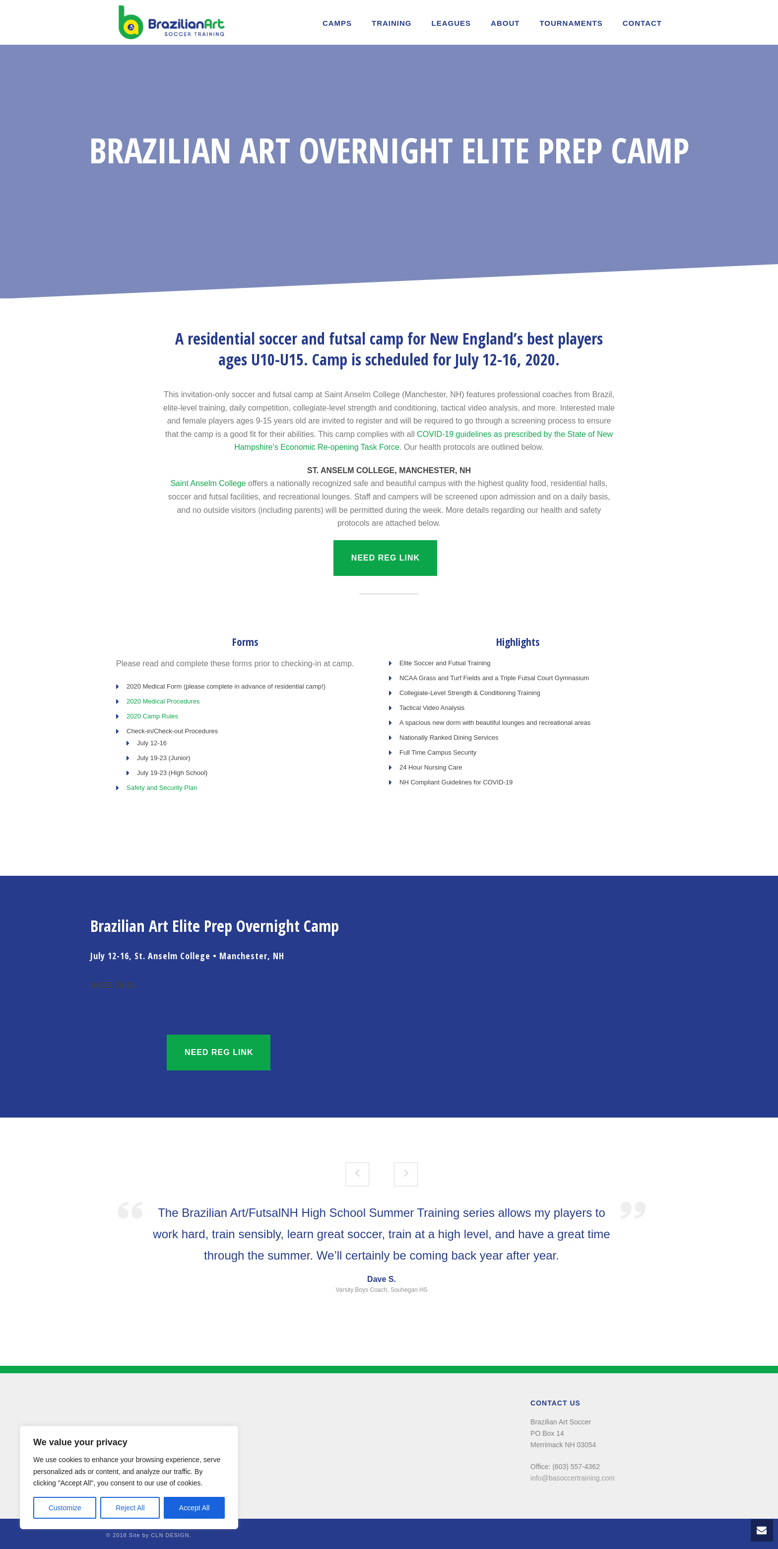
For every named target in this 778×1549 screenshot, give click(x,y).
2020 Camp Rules (152, 716)
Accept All (194, 1508)
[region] (129, 1477)
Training (392, 23)
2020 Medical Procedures (163, 701)
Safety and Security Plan (162, 787)
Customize (65, 1508)
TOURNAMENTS (570, 23)
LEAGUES (451, 23)
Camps (337, 23)
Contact (642, 23)
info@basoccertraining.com (572, 1478)
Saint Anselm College (208, 483)
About (505, 23)
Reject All (130, 1508)
